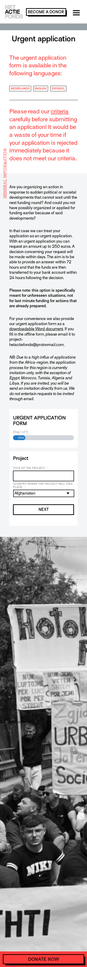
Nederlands (20, 88)
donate (43, 959)
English (41, 88)
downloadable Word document (36, 329)
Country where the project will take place (43, 485)
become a (46, 12)
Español (58, 88)
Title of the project (30, 468)
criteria (60, 111)
